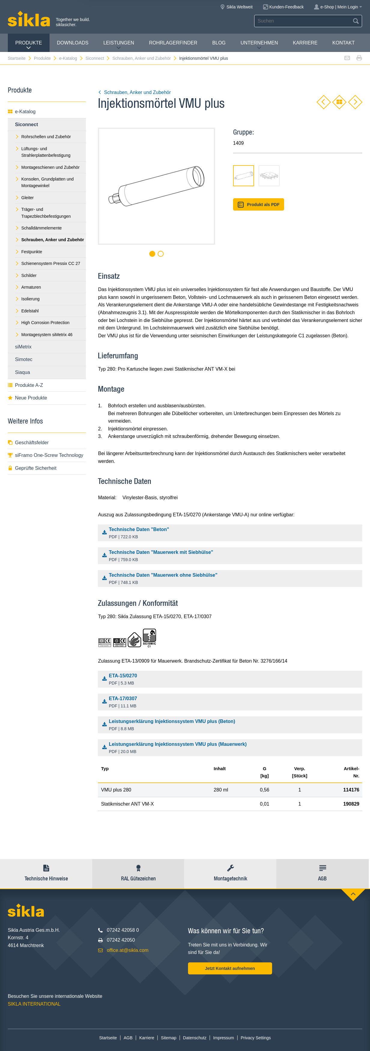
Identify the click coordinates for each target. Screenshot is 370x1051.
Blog (219, 42)
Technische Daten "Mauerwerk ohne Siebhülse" (231, 579)
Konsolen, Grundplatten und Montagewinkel (44, 182)
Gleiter (24, 197)
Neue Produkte (27, 397)
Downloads (73, 42)
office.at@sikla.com (128, 950)
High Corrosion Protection (42, 322)
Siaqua (22, 372)
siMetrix (23, 346)
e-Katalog (71, 58)
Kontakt (343, 42)
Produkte (28, 45)
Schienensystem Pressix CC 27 (47, 263)
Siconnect (98, 58)
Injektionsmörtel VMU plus (203, 58)
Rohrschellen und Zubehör (43, 136)
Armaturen (28, 287)
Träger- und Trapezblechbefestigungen (43, 212)
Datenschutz (195, 1037)
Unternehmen (259, 45)
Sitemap (168, 1037)
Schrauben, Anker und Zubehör (144, 58)
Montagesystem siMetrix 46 (43, 334)
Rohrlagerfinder (173, 42)
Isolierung (27, 298)
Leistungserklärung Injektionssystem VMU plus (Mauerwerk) (231, 748)
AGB (128, 1037)
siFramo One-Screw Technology (45, 455)
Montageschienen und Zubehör (47, 167)
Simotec (23, 359)
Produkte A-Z (25, 385)
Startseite (20, 58)
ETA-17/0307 (231, 702)
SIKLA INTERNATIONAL (34, 1004)
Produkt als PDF (259, 205)
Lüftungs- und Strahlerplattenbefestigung (42, 152)
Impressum (223, 1037)
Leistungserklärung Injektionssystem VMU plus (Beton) (231, 725)
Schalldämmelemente (38, 228)
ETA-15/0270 (231, 679)
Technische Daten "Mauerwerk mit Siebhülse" (231, 556)
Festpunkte (28, 251)
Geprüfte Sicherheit (32, 468)
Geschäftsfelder (28, 442)
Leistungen (118, 45)
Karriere (305, 42)
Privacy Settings (256, 1037)
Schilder (26, 275)
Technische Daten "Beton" (231, 533)
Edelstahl (27, 310)
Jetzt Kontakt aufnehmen (230, 968)
